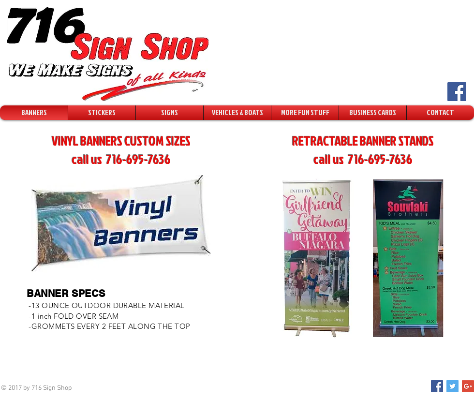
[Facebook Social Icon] (456, 91)
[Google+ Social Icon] (468, 386)
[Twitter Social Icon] (452, 386)
